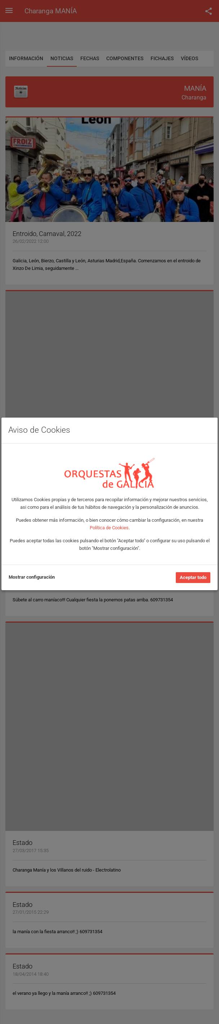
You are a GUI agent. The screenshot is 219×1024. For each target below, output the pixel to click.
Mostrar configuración (32, 577)
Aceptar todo (193, 577)
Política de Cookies (109, 527)
